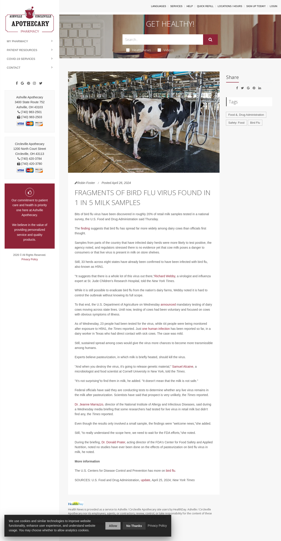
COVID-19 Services (21, 59)
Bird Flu (255, 122)
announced (168, 304)
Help (190, 6)
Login (273, 6)
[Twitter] (40, 83)
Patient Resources (22, 50)
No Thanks (134, 526)
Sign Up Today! (256, 6)
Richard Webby (164, 276)
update (145, 480)
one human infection (156, 328)
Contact (13, 67)
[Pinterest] (28, 83)
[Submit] (210, 39)
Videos (166, 50)
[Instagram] (34, 83)
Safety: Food (236, 122)
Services (176, 6)
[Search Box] (162, 39)
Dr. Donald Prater (113, 442)
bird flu (170, 470)
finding (85, 228)
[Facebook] (17, 83)
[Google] (22, 83)
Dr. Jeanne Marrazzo (89, 404)
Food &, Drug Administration (246, 114)
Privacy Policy (30, 259)
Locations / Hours (230, 6)
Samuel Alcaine (182, 366)
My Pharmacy (17, 41)
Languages (158, 6)
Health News (138, 50)
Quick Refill (205, 6)
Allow (113, 526)
